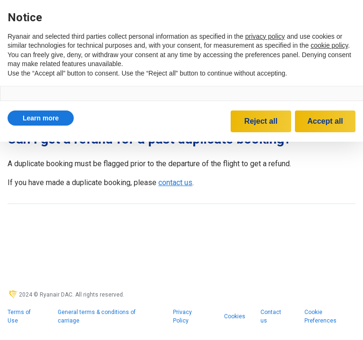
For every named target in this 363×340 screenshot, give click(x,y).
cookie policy (329, 45)
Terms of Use (19, 316)
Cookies (234, 316)
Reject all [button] (260, 121)
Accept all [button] (325, 121)
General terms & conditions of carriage (97, 316)
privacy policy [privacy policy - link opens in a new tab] (265, 36)
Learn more (41, 118)
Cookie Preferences (320, 316)
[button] (41, 118)
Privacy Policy (182, 316)
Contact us (270, 316)
